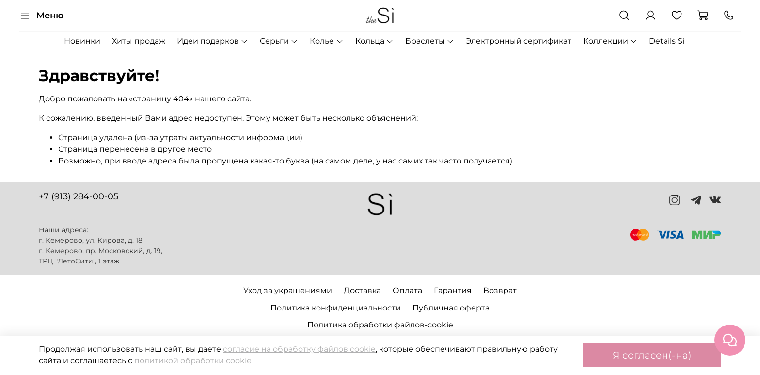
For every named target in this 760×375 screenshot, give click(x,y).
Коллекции (610, 41)
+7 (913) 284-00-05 (78, 196)
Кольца (374, 41)
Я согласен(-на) (652, 355)
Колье (326, 41)
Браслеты (429, 41)
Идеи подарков (212, 41)
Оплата (407, 290)
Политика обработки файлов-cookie (380, 324)
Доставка (362, 290)
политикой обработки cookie (193, 360)
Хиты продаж (138, 41)
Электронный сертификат (518, 41)
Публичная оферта (451, 307)
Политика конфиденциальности (335, 307)
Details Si (666, 41)
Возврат (500, 290)
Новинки (82, 41)
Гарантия (453, 290)
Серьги (279, 41)
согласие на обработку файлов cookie (299, 349)
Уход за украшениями (287, 290)
